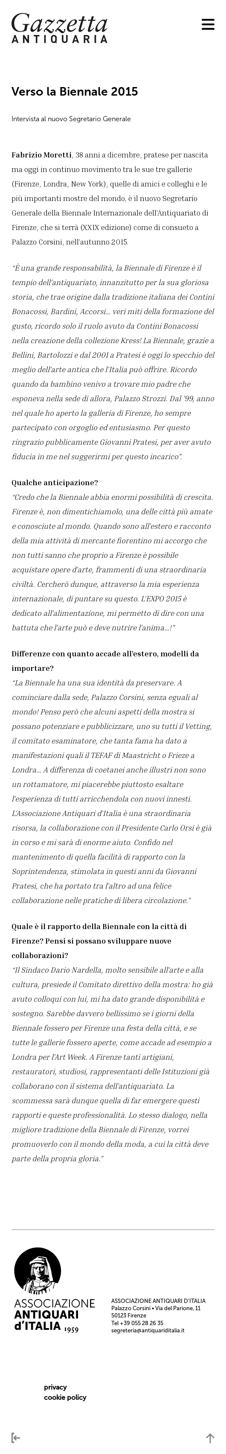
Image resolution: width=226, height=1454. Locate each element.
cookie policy (65, 1397)
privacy (55, 1387)
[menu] (208, 24)
